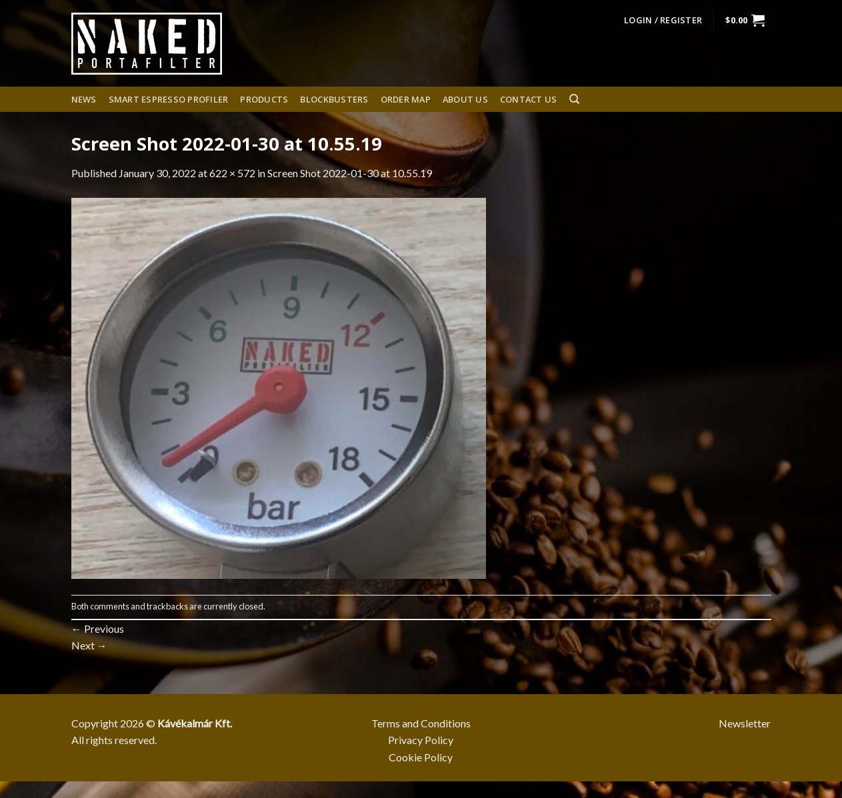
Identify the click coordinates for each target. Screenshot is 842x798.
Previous (97, 628)
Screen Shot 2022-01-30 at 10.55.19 (349, 173)
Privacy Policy (420, 739)
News (84, 99)
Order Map (406, 99)
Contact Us (528, 99)
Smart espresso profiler (169, 99)
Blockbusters (334, 99)
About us (465, 99)
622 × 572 (232, 173)
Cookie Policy (421, 757)
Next (89, 645)
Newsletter (745, 723)
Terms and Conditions (421, 723)
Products (264, 99)
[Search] (574, 99)
